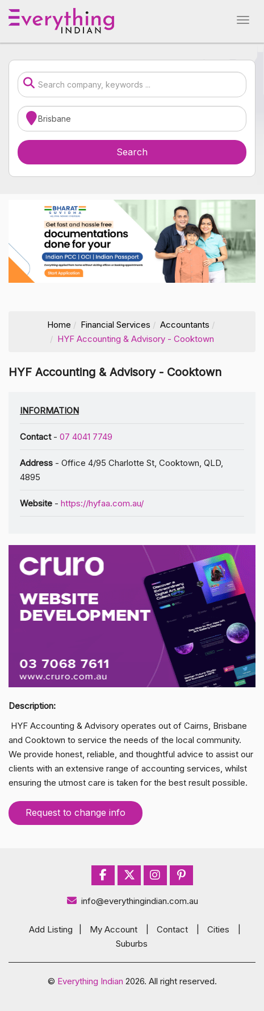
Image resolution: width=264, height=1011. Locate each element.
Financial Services (115, 324)
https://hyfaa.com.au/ (102, 503)
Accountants (184, 324)
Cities (218, 929)
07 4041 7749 (86, 436)
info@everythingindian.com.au (132, 901)
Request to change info (75, 812)
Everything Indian (90, 981)
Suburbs (132, 943)
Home (59, 324)
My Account (113, 929)
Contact (172, 929)
